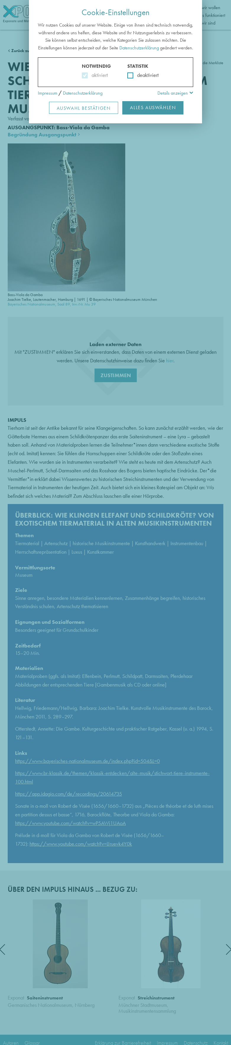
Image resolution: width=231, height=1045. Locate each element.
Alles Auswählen (153, 107)
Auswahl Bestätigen (84, 108)
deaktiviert (144, 75)
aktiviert (98, 75)
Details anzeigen (172, 93)
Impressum (47, 93)
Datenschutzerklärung (139, 48)
